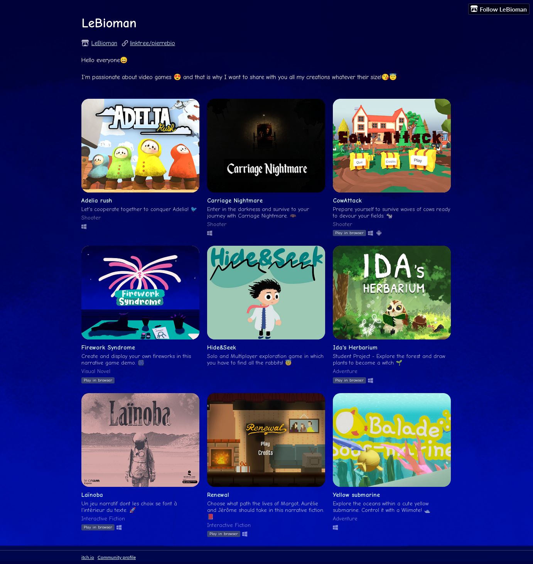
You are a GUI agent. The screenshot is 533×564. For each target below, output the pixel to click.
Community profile (117, 557)
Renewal (218, 494)
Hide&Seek (221, 347)
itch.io (87, 557)
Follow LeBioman (499, 9)
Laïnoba (92, 494)
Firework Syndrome (108, 347)
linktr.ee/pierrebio (152, 43)
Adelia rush (96, 200)
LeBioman (104, 43)
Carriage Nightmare (235, 200)
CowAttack (347, 200)
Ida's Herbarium (355, 347)
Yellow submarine (356, 494)
